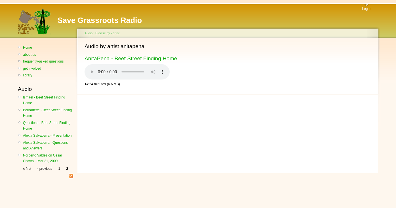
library (27, 75)
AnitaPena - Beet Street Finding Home (131, 58)
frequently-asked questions (43, 61)
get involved (32, 68)
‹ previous (44, 169)
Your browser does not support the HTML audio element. (127, 72)
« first (27, 169)
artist (116, 33)
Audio (88, 33)
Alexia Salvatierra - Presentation (47, 136)
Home (27, 48)
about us (29, 55)
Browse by (102, 33)
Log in (366, 9)
